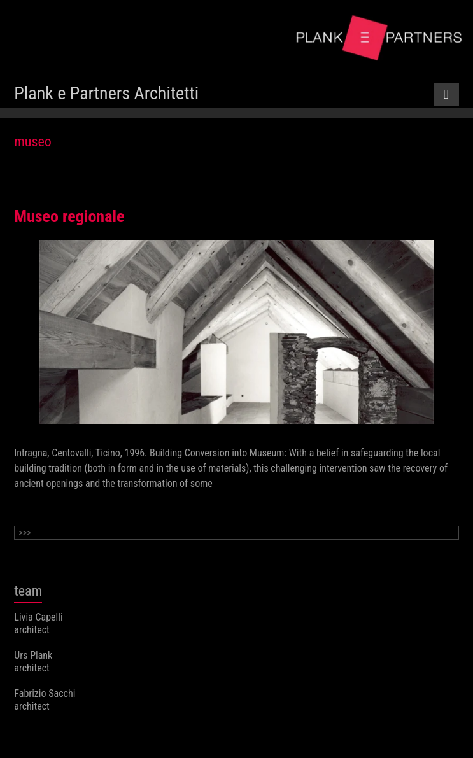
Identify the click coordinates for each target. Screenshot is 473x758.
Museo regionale (69, 216)
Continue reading (48, 508)
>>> (24, 533)
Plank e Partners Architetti (106, 93)
